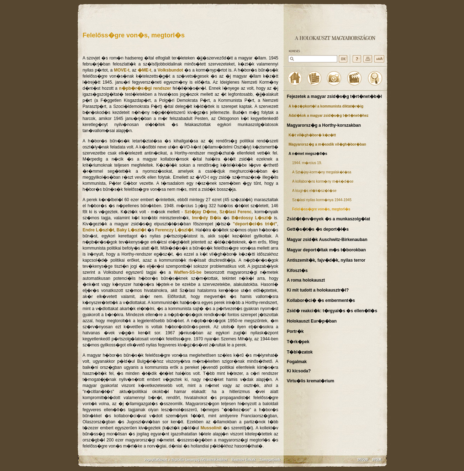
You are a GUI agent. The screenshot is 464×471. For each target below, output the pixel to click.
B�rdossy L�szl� (252, 217)
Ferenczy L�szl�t (174, 229)
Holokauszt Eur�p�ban (312, 321)
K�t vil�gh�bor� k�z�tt (312, 135)
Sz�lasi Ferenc (236, 211)
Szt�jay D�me (201, 211)
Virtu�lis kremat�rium (310, 380)
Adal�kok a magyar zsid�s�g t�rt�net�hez (329, 115)
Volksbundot (170, 70)
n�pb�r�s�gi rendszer (145, 88)
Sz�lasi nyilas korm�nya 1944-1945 (322, 200)
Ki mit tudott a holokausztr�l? (318, 290)
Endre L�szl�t (98, 229)
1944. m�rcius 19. (307, 163)
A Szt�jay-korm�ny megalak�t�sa (321, 172)
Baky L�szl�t (131, 229)
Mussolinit (210, 427)
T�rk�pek (298, 341)
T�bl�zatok (300, 352)
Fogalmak (297, 361)
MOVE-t (121, 70)
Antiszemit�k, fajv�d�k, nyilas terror (326, 260)
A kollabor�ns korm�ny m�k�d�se (322, 181)
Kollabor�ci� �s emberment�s (321, 300)
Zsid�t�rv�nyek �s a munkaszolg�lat (328, 218)
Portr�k (295, 331)
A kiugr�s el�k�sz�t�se (314, 191)
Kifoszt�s (297, 270)
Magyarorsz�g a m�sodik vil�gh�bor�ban (327, 144)
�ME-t (144, 70)
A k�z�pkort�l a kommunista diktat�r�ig (326, 106)
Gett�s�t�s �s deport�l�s (318, 229)
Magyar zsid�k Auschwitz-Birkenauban (327, 239)
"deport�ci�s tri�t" (255, 223)
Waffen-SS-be (188, 272)
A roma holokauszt (306, 280)
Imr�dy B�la (206, 217)
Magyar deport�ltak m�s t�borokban (326, 249)
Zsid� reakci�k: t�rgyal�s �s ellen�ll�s (332, 310)
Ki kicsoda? (299, 370)
